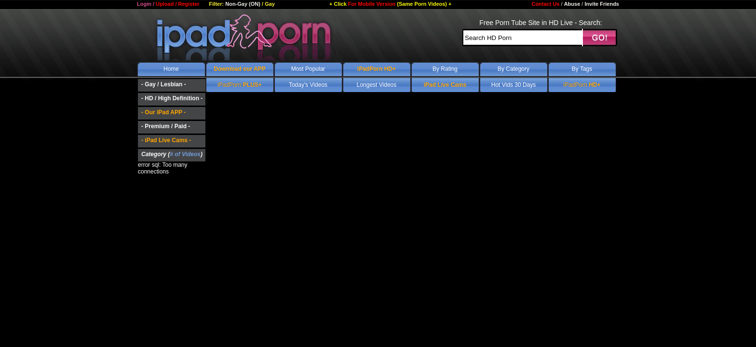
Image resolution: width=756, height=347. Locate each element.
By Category (513, 69)
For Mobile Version (390, 4)
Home (171, 69)
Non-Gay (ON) (242, 4)
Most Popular (308, 69)
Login (144, 4)
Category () (171, 154)
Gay (270, 4)
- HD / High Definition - (171, 98)
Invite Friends (601, 4)
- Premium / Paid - (165, 126)
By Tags (582, 69)
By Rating (445, 69)
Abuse (572, 4)
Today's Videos (308, 84)
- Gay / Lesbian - (163, 84)
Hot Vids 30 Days (513, 84)
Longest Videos (377, 84)
